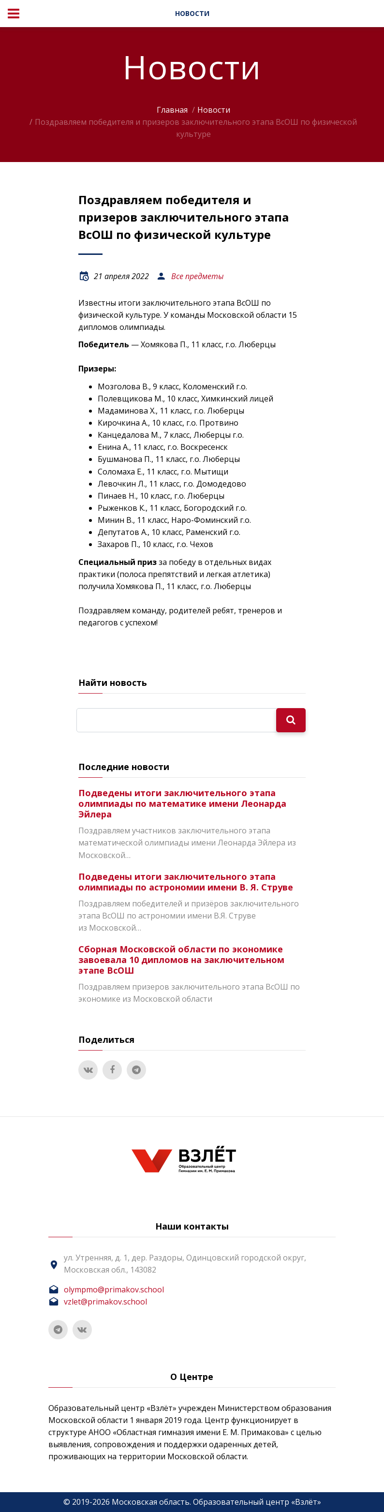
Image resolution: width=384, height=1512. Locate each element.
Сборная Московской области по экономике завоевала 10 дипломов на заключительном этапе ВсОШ (181, 959)
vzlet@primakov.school (105, 1301)
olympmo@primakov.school (114, 1289)
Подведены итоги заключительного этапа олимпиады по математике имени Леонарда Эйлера (182, 803)
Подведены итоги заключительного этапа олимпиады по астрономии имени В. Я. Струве (185, 882)
